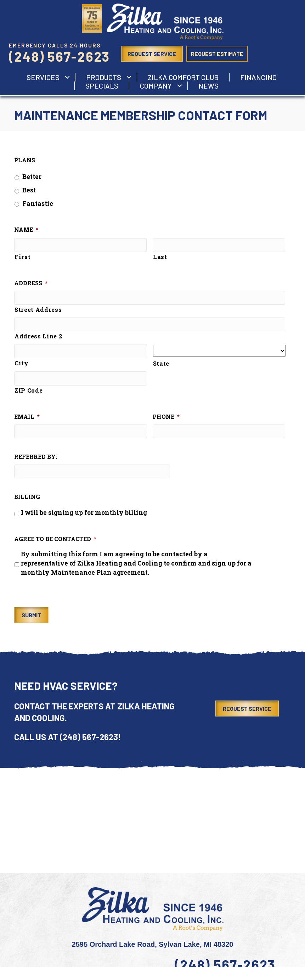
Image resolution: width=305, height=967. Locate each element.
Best (29, 190)
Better (31, 177)
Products (103, 77)
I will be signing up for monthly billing (84, 516)
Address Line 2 (38, 338)
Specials (101, 85)
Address (30, 283)
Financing (258, 77)
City (22, 365)
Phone (166, 418)
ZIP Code (29, 392)
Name (26, 229)
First (22, 257)
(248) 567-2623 (59, 56)
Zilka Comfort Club (183, 77)
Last (160, 257)
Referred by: (35, 459)
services (43, 77)
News (208, 85)
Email (27, 418)
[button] (67, 77)
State (161, 365)
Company (156, 85)
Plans (24, 160)
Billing (27, 499)
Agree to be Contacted (55, 541)
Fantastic (37, 203)
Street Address (38, 310)
